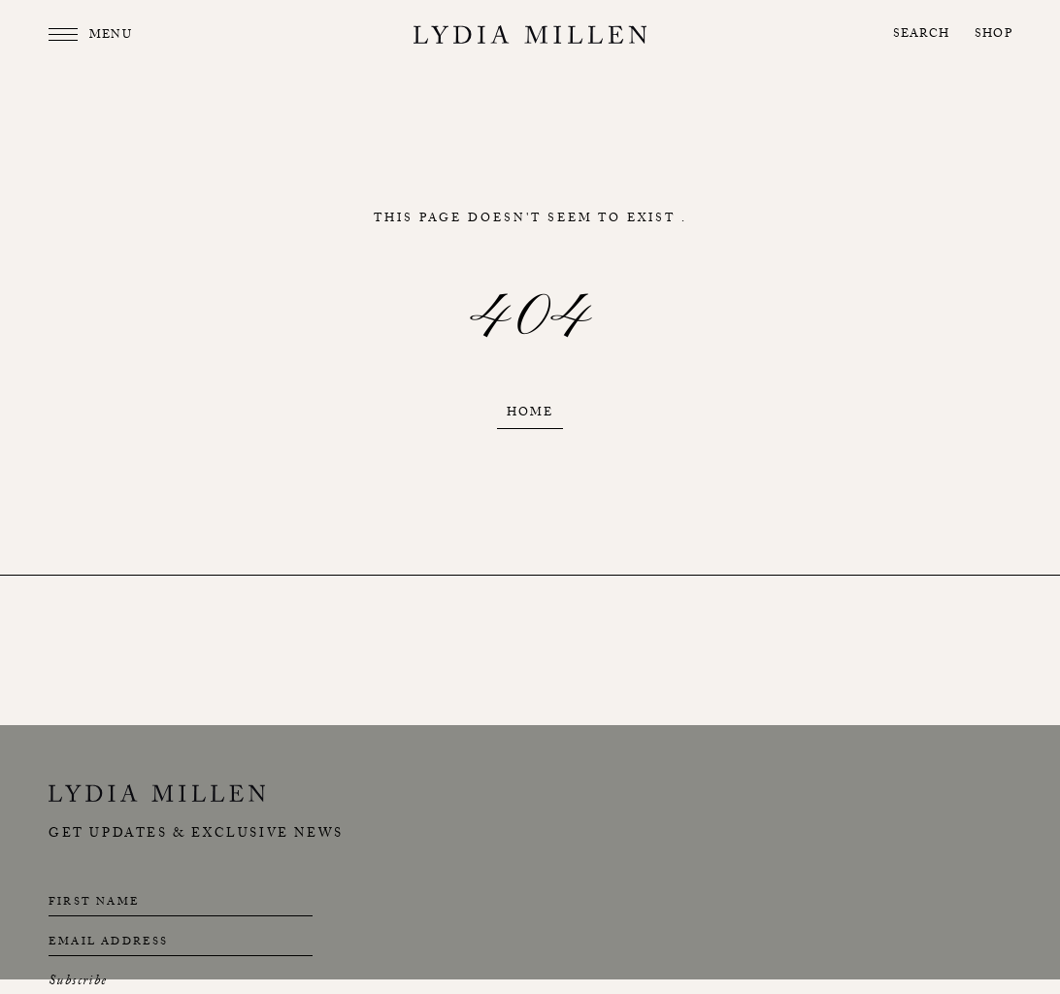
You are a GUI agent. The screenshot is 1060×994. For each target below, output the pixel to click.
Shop (993, 35)
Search (921, 35)
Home (530, 414)
